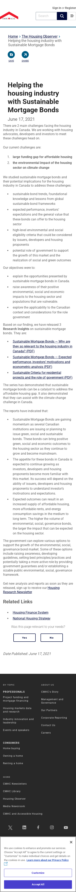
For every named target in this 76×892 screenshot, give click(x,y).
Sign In (57, 8)
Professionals (14, 691)
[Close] (71, 842)
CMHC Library (12, 791)
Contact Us (48, 725)
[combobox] (46, 16)
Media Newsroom (14, 806)
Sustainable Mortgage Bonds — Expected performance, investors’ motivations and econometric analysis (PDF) (42, 362)
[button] (62, 16)
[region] (38, 864)
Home (13, 36)
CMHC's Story (50, 691)
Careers (46, 732)
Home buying (11, 748)
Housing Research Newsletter (31, 590)
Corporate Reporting (54, 717)
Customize (38, 872)
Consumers (11, 742)
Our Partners (49, 710)
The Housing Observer (40, 36)
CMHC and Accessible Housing (23, 813)
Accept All (38, 884)
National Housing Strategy (31, 618)
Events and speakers (16, 730)
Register (70, 8)
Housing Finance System (30, 612)
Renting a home (13, 763)
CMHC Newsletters (15, 783)
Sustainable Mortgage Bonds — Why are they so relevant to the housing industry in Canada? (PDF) (42, 346)
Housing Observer (14, 798)
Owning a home (13, 755)
